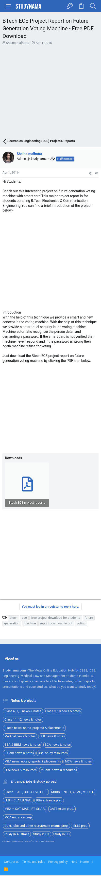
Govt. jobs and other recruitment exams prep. (36, 826)
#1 (97, 173)
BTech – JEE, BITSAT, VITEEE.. (25, 792)
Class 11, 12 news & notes (23, 719)
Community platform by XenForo (29, 841)
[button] (8, 6)
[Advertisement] (50, 92)
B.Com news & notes (19, 753)
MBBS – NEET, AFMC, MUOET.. (73, 792)
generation (11, 623)
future (88, 617)
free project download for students (55, 617)
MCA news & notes (78, 761)
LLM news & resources (20, 770)
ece (24, 617)
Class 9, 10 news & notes (63, 711)
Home (84, 862)
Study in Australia (16, 834)
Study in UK (41, 834)
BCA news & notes (58, 744)
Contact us (11, 862)
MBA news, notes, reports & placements (32, 761)
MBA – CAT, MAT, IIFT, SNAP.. (25, 809)
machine (30, 623)
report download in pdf (56, 623)
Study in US (61, 834)
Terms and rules (33, 862)
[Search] (93, 6)
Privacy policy (57, 862)
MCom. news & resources (59, 770)
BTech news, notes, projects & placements (34, 728)
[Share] (90, 173)
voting (81, 623)
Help (74, 862)
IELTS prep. (80, 826)
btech (13, 617)
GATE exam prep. (62, 809)
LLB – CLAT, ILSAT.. (18, 800)
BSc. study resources (53, 753)
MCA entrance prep (18, 817)
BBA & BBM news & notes (22, 744)
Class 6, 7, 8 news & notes (22, 711)
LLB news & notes (52, 736)
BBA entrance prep (49, 800)
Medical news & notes (20, 736)
